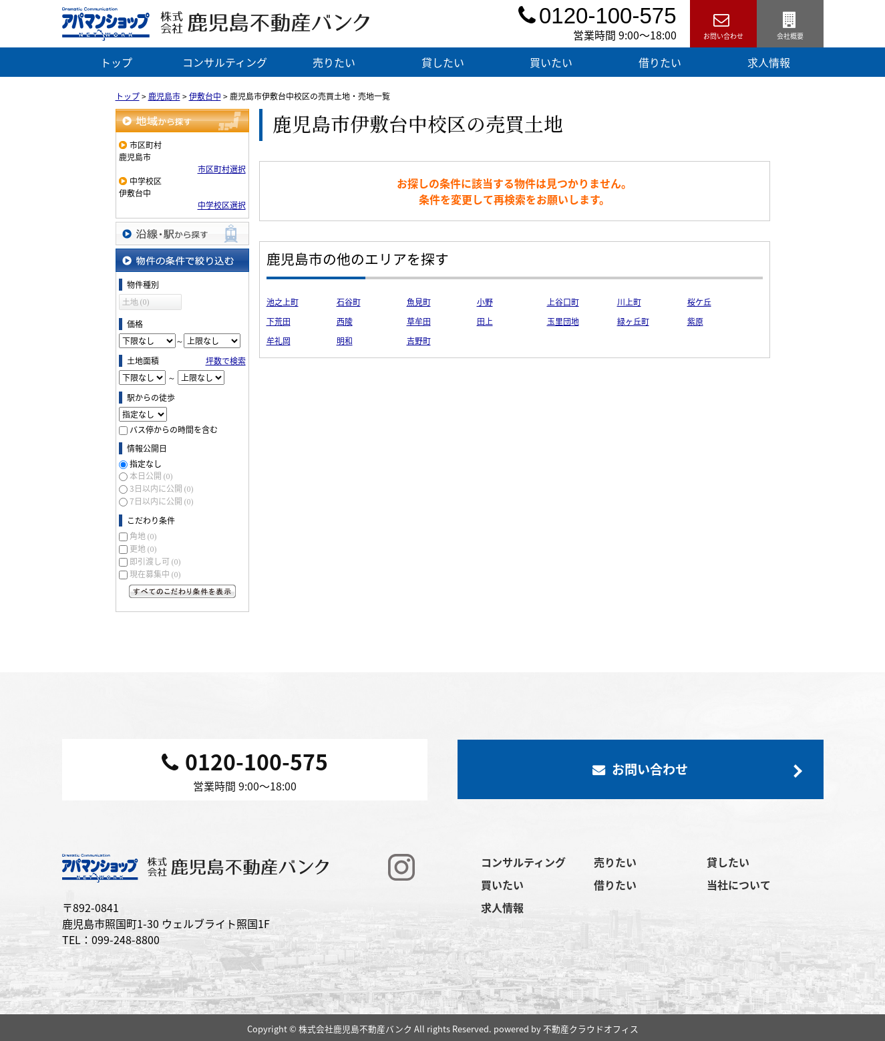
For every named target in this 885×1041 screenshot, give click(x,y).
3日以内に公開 (162, 488)
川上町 (629, 302)
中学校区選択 (222, 205)
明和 (345, 341)
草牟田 (419, 321)
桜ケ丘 (699, 302)
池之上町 (283, 302)
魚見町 (419, 302)
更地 (143, 549)
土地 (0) (136, 302)
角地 (143, 536)
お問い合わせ (723, 24)
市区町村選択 (222, 169)
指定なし (146, 464)
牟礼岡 (279, 341)
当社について (739, 885)
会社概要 (790, 24)
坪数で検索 (226, 361)
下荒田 (279, 321)
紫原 (695, 321)
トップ (116, 62)
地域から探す (182, 120)
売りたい (334, 62)
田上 (485, 321)
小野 (485, 302)
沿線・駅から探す (182, 233)
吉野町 (419, 341)
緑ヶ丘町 (633, 321)
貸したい (442, 62)
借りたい (660, 62)
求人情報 (768, 62)
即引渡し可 (155, 561)
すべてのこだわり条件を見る (182, 591)
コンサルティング (224, 62)
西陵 (345, 321)
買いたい (551, 62)
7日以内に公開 (162, 501)
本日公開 (151, 476)
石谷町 (349, 302)
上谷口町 (563, 302)
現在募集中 (155, 574)
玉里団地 (563, 321)
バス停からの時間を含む (174, 430)
